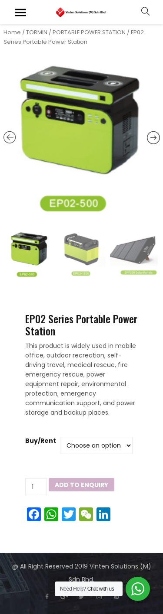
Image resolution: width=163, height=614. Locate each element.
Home (12, 32)
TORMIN (36, 32)
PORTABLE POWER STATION (89, 32)
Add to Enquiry (81, 485)
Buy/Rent (40, 441)
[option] (81, 139)
